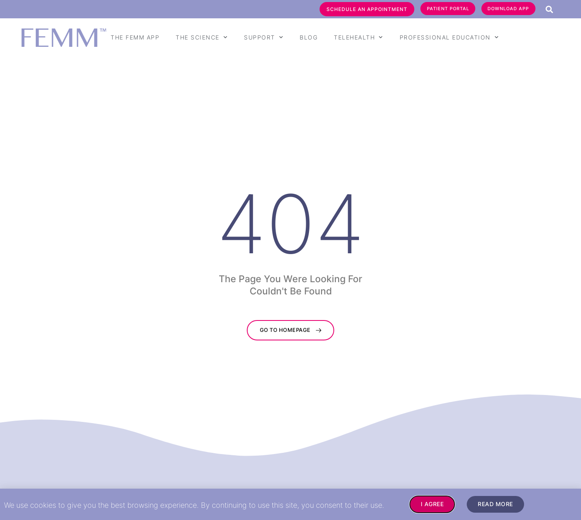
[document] (290, 260)
